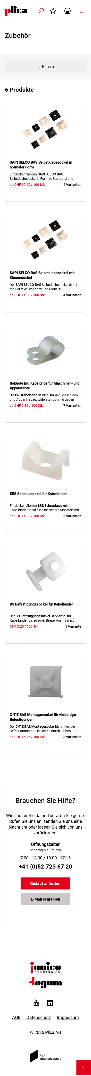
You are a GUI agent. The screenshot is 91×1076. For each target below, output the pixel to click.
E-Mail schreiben (45, 899)
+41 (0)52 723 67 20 (45, 866)
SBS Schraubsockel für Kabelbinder (38, 494)
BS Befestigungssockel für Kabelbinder (41, 604)
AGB (16, 1017)
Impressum (68, 1017)
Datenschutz (38, 1017)
